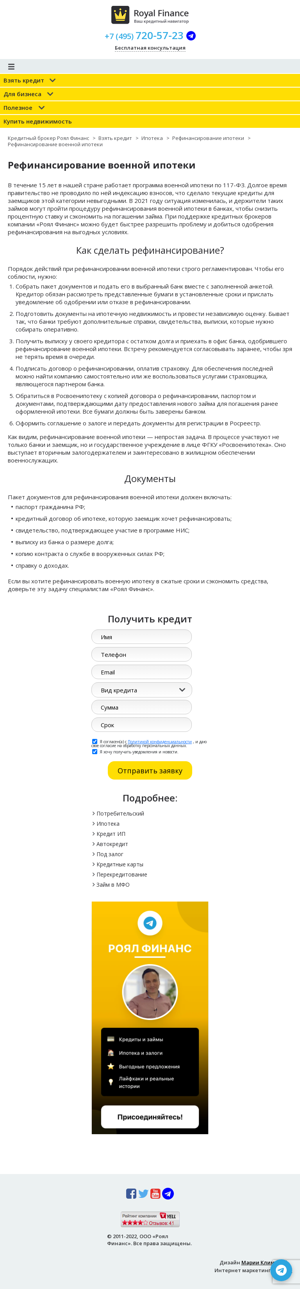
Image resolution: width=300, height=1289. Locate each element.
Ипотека (108, 823)
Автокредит (112, 844)
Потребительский (120, 813)
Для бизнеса (22, 94)
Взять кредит (24, 80)
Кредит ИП (110, 833)
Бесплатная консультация (150, 47)
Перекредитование (121, 874)
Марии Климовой (264, 1262)
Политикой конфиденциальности (160, 741)
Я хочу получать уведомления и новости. (135, 751)
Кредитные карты (119, 864)
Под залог (109, 854)
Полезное (18, 107)
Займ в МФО (113, 884)
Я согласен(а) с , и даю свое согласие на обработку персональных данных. (149, 743)
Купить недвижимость (38, 121)
